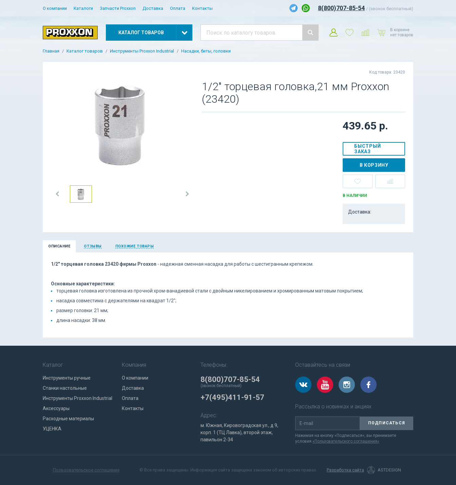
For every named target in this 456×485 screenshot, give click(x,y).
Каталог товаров (84, 51)
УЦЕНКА (52, 428)
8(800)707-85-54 (341, 8)
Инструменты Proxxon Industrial (142, 51)
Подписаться (386, 423)
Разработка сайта (345, 470)
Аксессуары (56, 408)
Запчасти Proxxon (118, 8)
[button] (57, 194)
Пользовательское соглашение (86, 469)
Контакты (202, 8)
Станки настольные (65, 388)
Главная (51, 51)
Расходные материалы (68, 418)
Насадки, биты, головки (206, 51)
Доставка (152, 8)
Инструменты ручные (67, 378)
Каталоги (83, 8)
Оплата (177, 8)
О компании (55, 8)
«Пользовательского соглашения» (345, 441)
